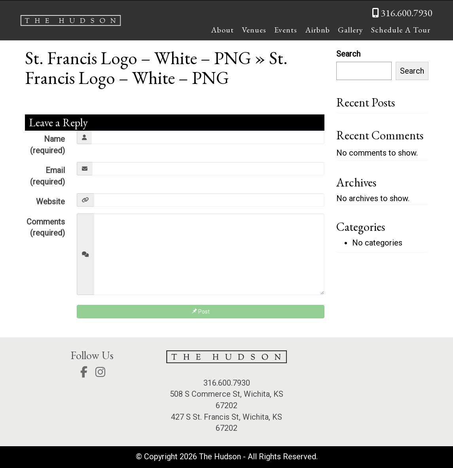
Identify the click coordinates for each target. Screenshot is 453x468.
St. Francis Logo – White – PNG (138, 57)
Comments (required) (46, 227)
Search (348, 54)
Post (200, 311)
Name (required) (47, 144)
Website (50, 201)
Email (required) (47, 176)
